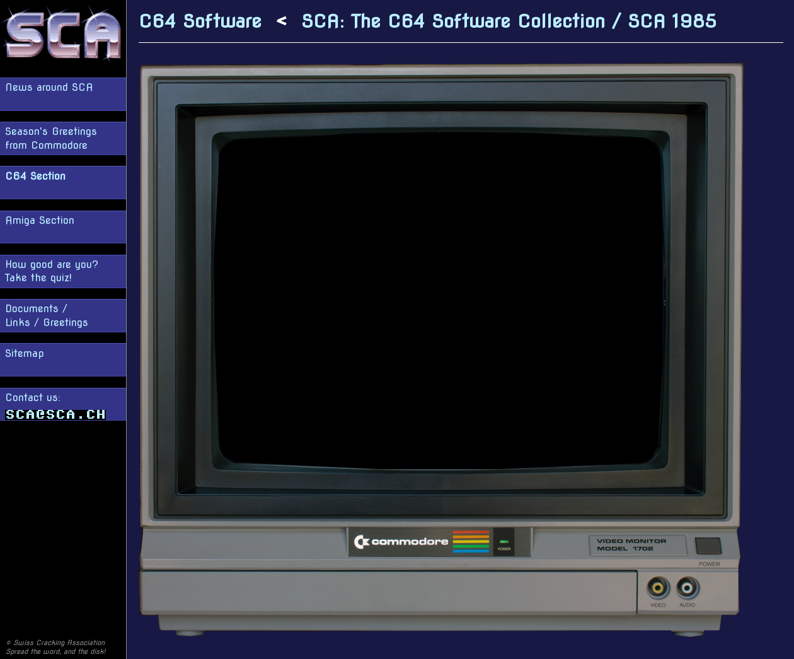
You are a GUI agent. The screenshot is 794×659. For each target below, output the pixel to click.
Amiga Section (39, 220)
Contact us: (55, 406)
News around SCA (49, 87)
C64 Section (35, 176)
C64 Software (200, 21)
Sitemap (24, 353)
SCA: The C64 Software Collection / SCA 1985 (508, 21)
